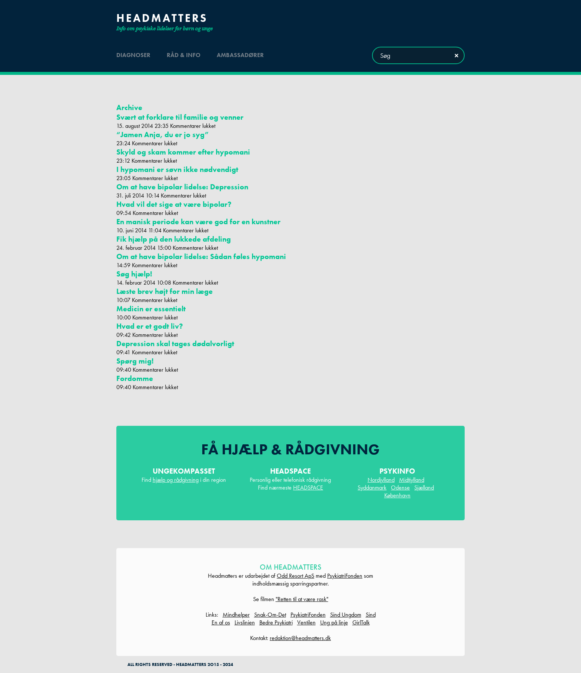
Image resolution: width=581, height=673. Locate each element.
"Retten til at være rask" (302, 599)
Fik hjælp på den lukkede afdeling (173, 239)
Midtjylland (411, 480)
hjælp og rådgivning (176, 480)
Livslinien (245, 622)
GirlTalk (361, 622)
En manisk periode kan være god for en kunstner (198, 221)
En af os (221, 622)
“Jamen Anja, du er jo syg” (162, 134)
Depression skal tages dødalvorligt (175, 343)
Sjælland (424, 487)
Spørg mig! (135, 361)
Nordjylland (381, 480)
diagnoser (133, 55)
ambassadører (240, 55)
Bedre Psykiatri (276, 622)
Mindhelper (236, 615)
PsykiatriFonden (344, 576)
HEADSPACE (308, 487)
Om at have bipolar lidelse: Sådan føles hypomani (201, 256)
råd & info (183, 55)
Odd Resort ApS (295, 576)
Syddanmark (372, 487)
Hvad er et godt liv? (149, 326)
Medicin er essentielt (151, 309)
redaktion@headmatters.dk (300, 638)
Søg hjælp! (134, 274)
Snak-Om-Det (270, 615)
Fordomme (134, 378)
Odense (400, 487)
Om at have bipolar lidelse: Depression (182, 187)
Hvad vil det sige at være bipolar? (174, 204)
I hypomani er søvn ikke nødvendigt (177, 169)
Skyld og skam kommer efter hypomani (183, 152)
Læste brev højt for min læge (164, 291)
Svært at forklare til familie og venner (179, 117)
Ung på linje (334, 622)
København (397, 495)
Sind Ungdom (345, 615)
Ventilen (306, 622)
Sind (371, 615)
